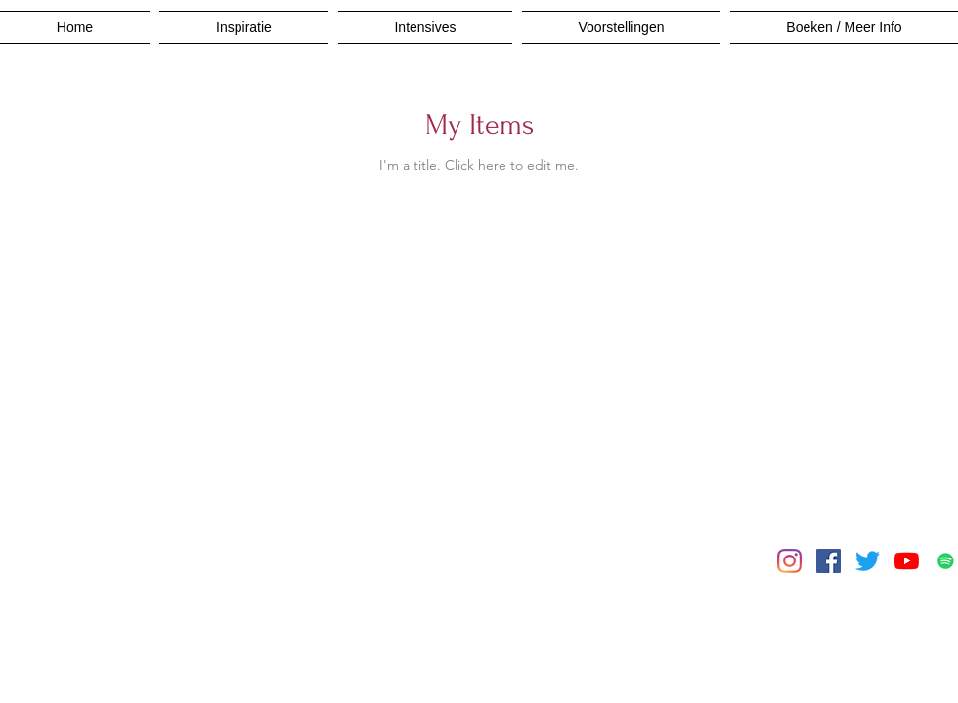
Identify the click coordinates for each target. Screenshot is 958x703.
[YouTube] (906, 561)
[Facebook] (828, 561)
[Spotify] (946, 561)
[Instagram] (789, 561)
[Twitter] (867, 561)
